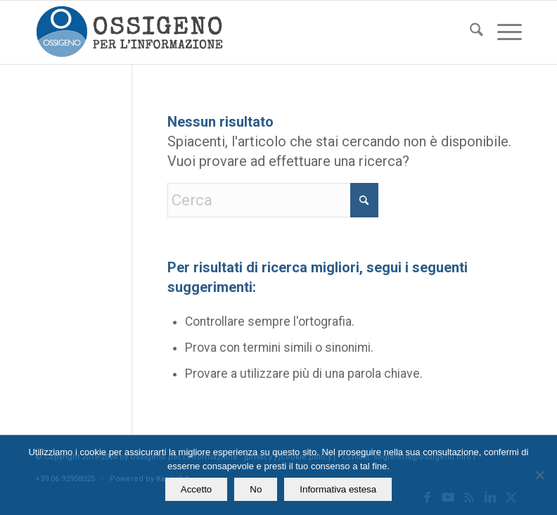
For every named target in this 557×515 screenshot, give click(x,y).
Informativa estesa (338, 489)
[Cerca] (469, 32)
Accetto (196, 489)
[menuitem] (469, 32)
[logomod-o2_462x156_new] (129, 32)
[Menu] (502, 32)
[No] (539, 475)
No (256, 489)
